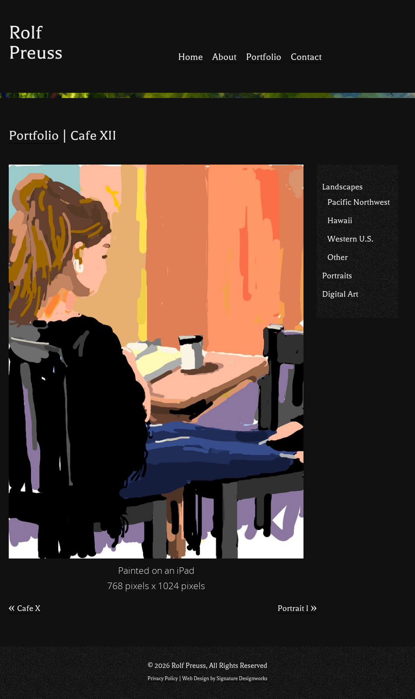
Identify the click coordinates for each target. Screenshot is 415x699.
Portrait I (297, 609)
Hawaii (339, 220)
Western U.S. (350, 239)
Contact (306, 57)
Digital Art (340, 294)
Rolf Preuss (36, 42)
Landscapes (342, 187)
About (224, 57)
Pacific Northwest (358, 202)
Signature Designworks (241, 678)
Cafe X (24, 609)
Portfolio (263, 57)
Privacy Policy (163, 678)
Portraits (337, 276)
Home (190, 57)
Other (337, 257)
